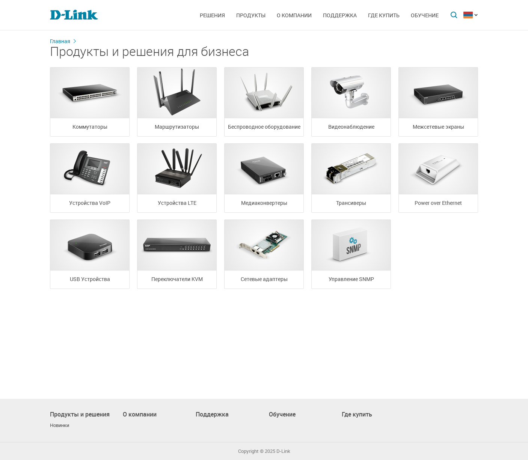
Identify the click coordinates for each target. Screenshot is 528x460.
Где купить (384, 15)
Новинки (59, 425)
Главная (60, 41)
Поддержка (340, 15)
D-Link (283, 451)
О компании (294, 15)
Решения (212, 15)
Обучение (425, 15)
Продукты (251, 15)
